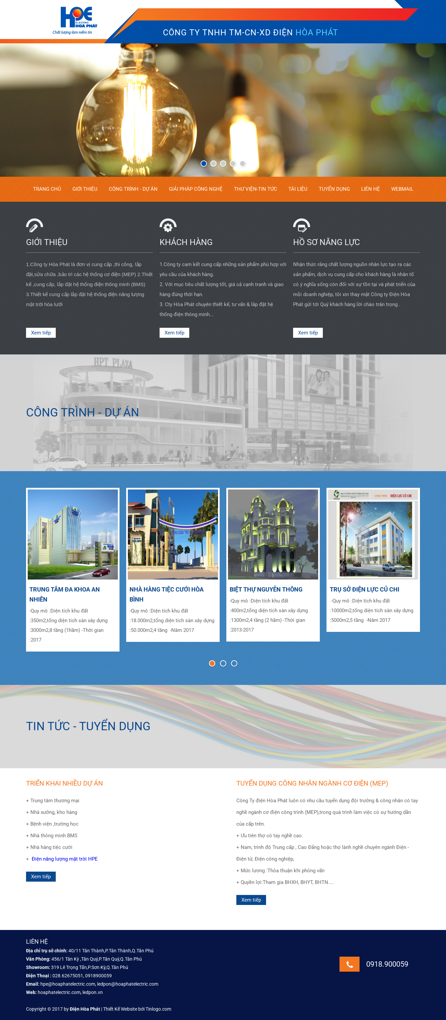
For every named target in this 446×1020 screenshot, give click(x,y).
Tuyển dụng (334, 189)
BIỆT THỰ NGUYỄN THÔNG (266, 589)
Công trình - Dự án (133, 189)
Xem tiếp (41, 333)
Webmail (402, 189)
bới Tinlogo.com (154, 1009)
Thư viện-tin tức (255, 189)
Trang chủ (47, 189)
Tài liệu (297, 189)
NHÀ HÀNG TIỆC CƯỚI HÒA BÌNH (167, 594)
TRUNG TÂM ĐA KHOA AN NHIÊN (64, 594)
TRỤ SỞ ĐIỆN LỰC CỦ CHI (364, 589)
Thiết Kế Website (120, 1009)
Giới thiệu (84, 189)
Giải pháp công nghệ (196, 189)
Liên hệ (370, 189)
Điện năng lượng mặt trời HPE (65, 859)
